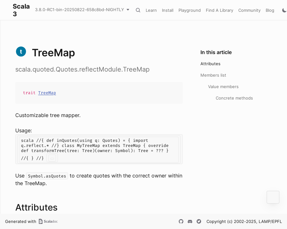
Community (249, 10)
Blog (270, 10)
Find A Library (219, 10)
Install (167, 10)
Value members (223, 86)
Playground (189, 10)
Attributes (210, 63)
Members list (213, 75)
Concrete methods (234, 98)
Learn (151, 10)
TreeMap (47, 92)
